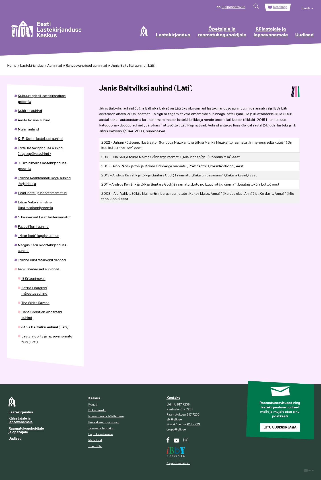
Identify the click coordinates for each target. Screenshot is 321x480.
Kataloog (280, 7)
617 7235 (193, 414)
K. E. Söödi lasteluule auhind (40, 139)
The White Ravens (35, 303)
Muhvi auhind (28, 129)
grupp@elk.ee (176, 429)
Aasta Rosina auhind (34, 120)
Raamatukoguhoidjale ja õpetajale (26, 430)
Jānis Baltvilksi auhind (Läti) (44, 327)
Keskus (94, 398)
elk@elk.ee (174, 419)
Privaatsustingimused (103, 422)
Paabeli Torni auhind (33, 226)
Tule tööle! (95, 446)
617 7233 (193, 424)
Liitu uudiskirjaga (279, 427)
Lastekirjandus (173, 35)
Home (11, 65)
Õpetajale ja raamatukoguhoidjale (222, 32)
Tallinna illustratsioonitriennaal (42, 260)
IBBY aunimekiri (33, 278)
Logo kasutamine (100, 434)
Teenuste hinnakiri (101, 428)
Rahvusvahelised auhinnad (86, 65)
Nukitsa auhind (30, 111)
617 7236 (183, 404)
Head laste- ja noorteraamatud (42, 193)
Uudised (304, 35)
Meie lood (95, 440)
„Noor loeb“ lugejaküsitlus (38, 236)
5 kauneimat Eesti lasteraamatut (44, 217)
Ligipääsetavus (233, 7)
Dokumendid (97, 410)
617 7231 (186, 409)
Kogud (92, 404)
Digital (309, 470)
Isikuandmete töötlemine (106, 416)
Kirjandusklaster (178, 463)
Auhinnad (54, 65)
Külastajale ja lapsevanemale (270, 32)
